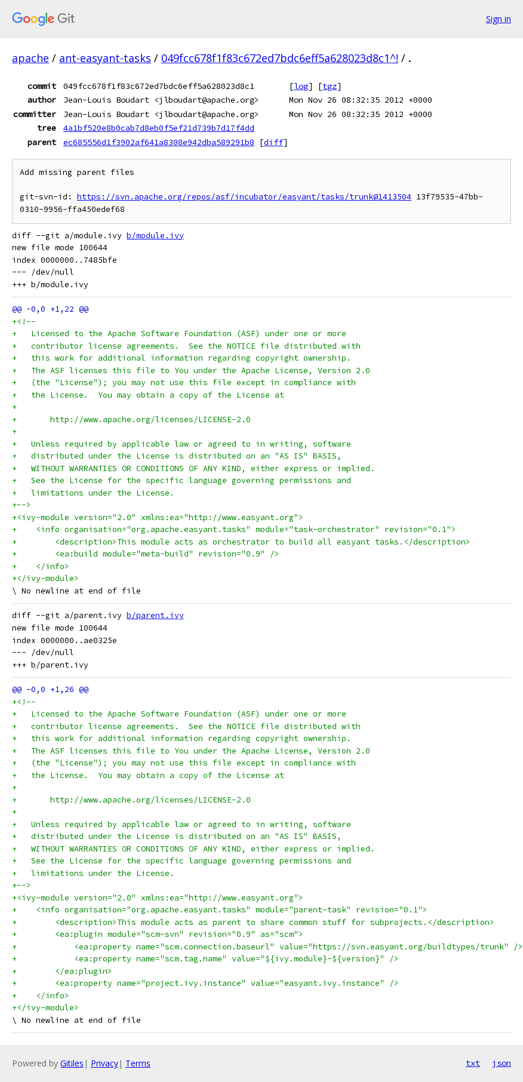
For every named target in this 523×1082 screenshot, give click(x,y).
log (301, 86)
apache (30, 58)
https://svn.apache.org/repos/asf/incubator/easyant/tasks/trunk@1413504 (244, 197)
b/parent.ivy (155, 615)
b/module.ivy (155, 235)
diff (273, 142)
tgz (329, 86)
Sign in (498, 18)
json (501, 1063)
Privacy (104, 1063)
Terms (137, 1063)
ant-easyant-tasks (105, 58)
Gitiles (72, 1063)
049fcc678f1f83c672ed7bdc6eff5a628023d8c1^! (279, 58)
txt (473, 1063)
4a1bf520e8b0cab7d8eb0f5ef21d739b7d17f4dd (158, 127)
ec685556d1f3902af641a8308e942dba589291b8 (158, 142)
